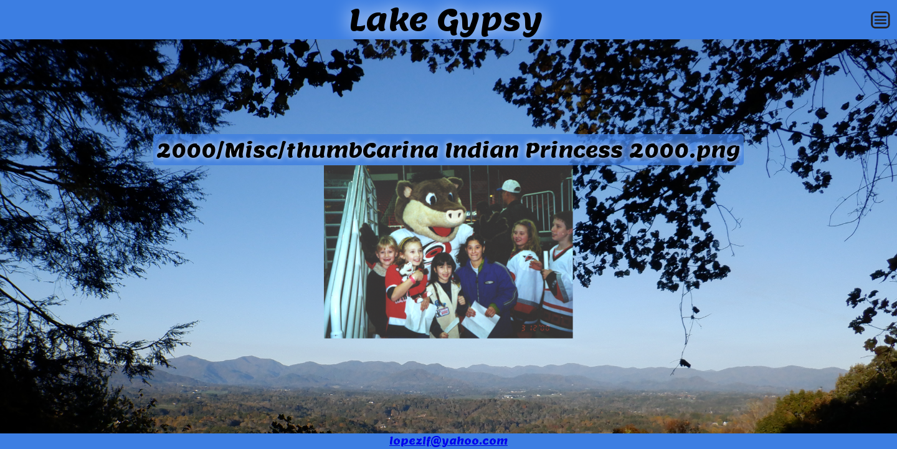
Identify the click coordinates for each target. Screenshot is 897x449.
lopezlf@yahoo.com (448, 441)
